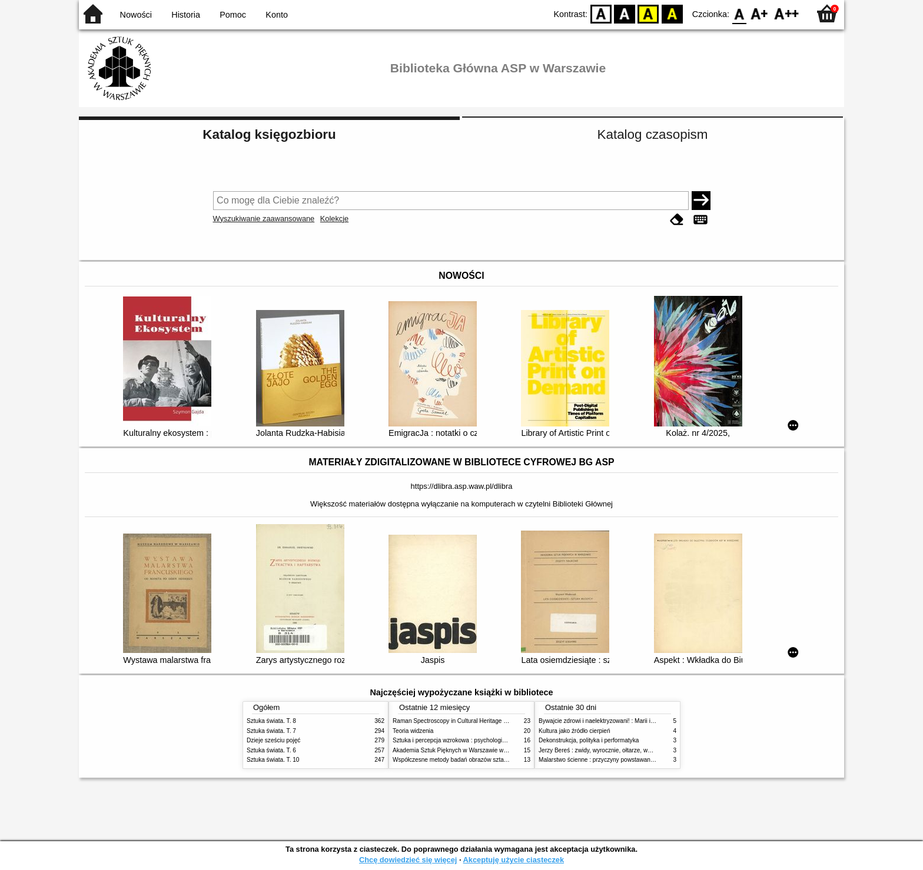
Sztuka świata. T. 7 (271, 731)
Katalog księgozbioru (269, 134)
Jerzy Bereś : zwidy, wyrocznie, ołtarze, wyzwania (604, 750)
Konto (276, 14)
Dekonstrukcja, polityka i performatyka (589, 740)
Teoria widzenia (413, 731)
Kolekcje (334, 218)
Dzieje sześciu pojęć (273, 740)
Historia (185, 14)
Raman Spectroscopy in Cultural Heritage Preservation (465, 721)
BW (624, 13)
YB (648, 13)
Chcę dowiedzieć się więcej (408, 859)
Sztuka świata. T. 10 (273, 759)
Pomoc (233, 14)
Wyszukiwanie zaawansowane (264, 218)
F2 (786, 13)
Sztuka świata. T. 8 (271, 721)
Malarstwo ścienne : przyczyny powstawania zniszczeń (611, 759)
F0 (739, 13)
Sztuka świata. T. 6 (271, 750)
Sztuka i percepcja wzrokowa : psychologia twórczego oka (469, 740)
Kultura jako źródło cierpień (574, 731)
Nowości (136, 14)
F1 (759, 13)
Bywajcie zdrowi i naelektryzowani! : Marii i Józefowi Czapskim (621, 721)
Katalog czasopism (652, 134)
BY (672, 13)
